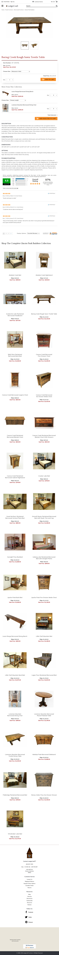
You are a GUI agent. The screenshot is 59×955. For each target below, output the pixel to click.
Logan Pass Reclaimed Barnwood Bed (44, 675)
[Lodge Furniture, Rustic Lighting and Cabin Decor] (13, 6)
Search (56, 6)
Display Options (21, 233)
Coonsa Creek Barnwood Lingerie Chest (15, 395)
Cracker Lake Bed (44, 476)
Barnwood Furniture (19, 9)
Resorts (29, 887)
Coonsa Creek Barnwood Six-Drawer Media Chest (44, 396)
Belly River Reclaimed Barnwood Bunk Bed (15, 355)
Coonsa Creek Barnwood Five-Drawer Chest (44, 355)
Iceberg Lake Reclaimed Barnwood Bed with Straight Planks (44, 558)
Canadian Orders (29, 885)
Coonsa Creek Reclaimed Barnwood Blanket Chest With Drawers (44, 436)
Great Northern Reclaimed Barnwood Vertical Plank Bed (14, 517)
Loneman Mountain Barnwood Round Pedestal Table (44, 715)
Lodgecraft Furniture (28, 953)
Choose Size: (6, 71)
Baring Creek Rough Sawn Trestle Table (44, 314)
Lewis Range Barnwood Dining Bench (22, 91)
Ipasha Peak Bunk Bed (15, 597)
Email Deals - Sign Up (9, 1)
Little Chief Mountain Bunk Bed (15, 675)
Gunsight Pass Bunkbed (15, 557)
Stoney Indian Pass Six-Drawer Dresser (44, 795)
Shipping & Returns (29, 881)
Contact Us (29, 879)
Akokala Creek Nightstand (44, 275)
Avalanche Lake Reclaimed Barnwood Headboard (15, 314)
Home (3, 9)
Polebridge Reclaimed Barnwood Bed (15, 795)
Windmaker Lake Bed (15, 834)
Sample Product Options (29, 883)
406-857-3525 (29, 864)
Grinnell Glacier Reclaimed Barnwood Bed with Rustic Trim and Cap (44, 517)
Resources (29, 902)
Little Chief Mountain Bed (44, 636)
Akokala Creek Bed (15, 275)
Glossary (29, 896)
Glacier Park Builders (29, 9)
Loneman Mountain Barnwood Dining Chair (24, 105)
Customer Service (38, 1)
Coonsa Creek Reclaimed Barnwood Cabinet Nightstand (15, 477)
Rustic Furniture (9, 9)
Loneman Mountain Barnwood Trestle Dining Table (15, 755)
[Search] (40, 6)
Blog (29, 894)
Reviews (30, 904)
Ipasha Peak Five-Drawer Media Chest (44, 597)
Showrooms (29, 898)
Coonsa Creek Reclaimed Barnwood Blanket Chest (15, 436)
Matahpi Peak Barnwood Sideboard (44, 754)
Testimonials (29, 900)
